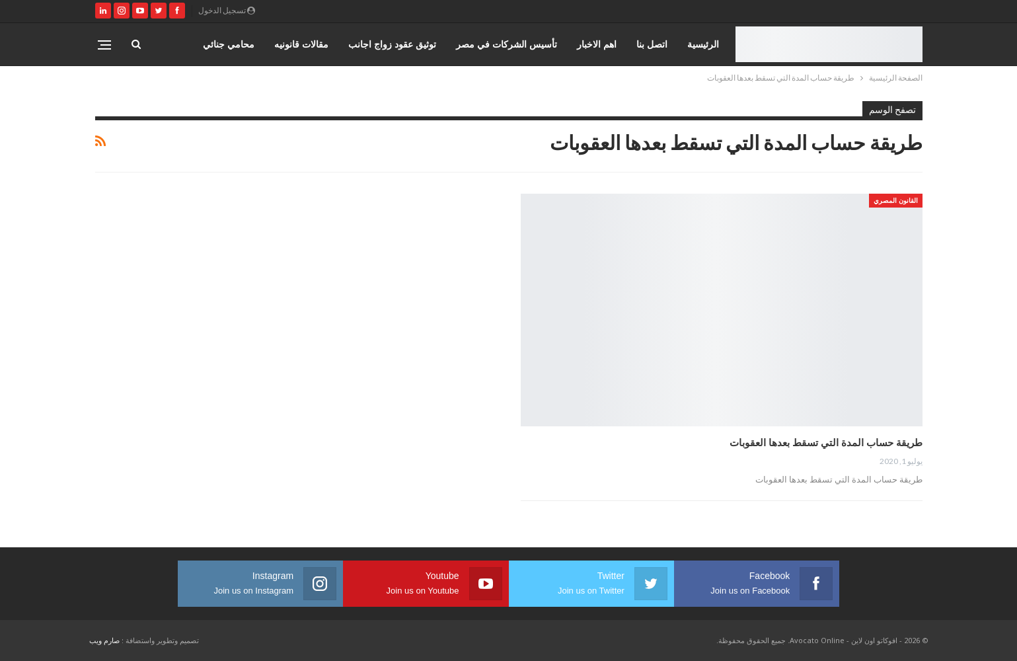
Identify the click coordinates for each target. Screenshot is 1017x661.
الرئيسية (703, 44)
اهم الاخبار (597, 44)
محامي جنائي (228, 44)
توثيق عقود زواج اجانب (392, 44)
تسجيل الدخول (226, 10)
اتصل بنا (651, 44)
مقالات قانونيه (301, 44)
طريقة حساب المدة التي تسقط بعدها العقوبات (826, 442)
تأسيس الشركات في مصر (506, 44)
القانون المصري (896, 200)
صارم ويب (104, 640)
